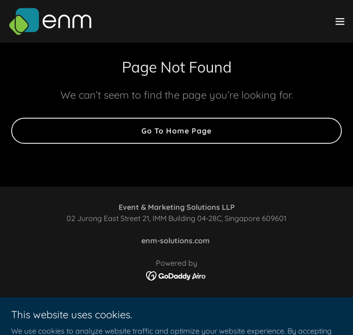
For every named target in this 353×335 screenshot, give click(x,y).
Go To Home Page (176, 130)
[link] (50, 21)
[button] (340, 21)
